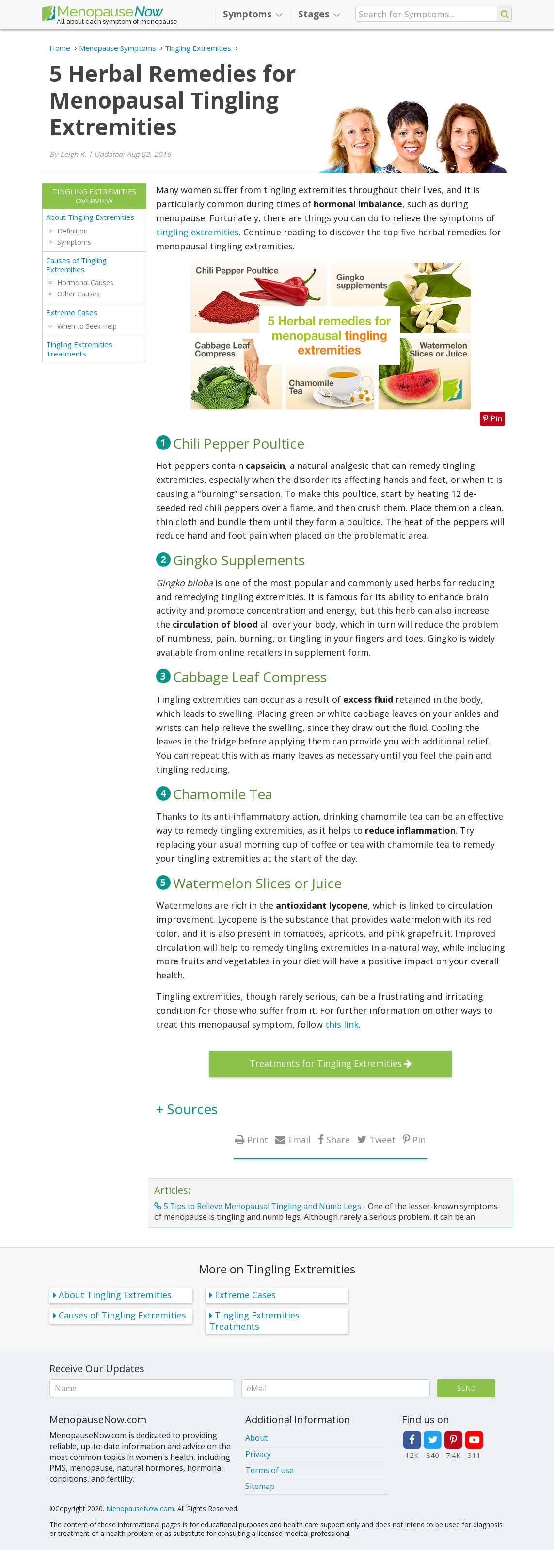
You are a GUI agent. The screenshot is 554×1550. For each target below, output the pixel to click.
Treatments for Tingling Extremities (326, 1063)
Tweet (382, 1139)
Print (257, 1139)
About (256, 1437)
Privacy (258, 1454)
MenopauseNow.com (140, 1508)
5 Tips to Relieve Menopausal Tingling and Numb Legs (262, 1206)
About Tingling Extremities (90, 217)
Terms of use (269, 1470)
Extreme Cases (71, 312)
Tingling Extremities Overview (94, 195)
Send (466, 1388)
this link (342, 1024)
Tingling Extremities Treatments (79, 349)
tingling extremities (197, 232)
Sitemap (260, 1486)
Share (338, 1139)
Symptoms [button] (253, 14)
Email (299, 1139)
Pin (419, 1139)
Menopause (102, 13)
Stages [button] (319, 14)
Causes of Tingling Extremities (76, 264)
